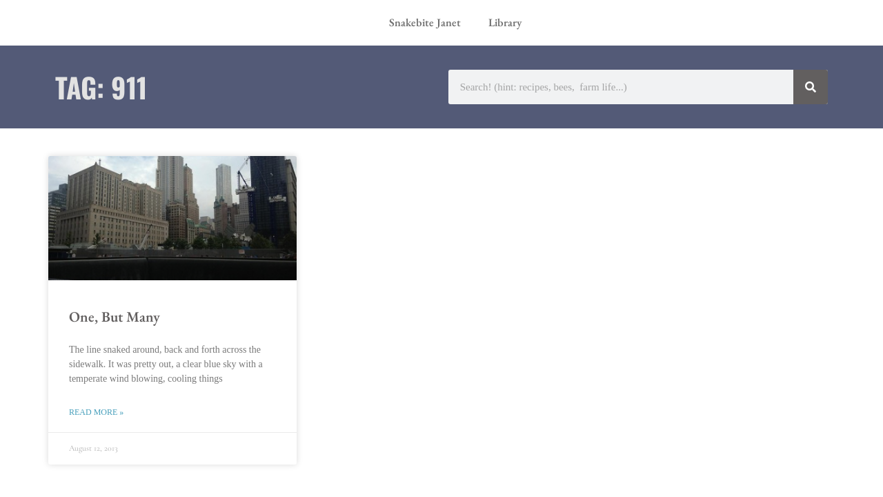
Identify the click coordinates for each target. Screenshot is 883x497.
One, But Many (114, 316)
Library (505, 22)
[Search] (810, 87)
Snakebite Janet (425, 22)
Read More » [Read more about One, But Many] (96, 412)
